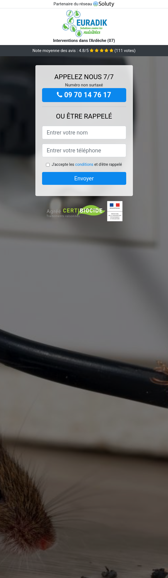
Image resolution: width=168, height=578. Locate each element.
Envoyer (84, 178)
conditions (84, 164)
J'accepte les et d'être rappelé (87, 164)
